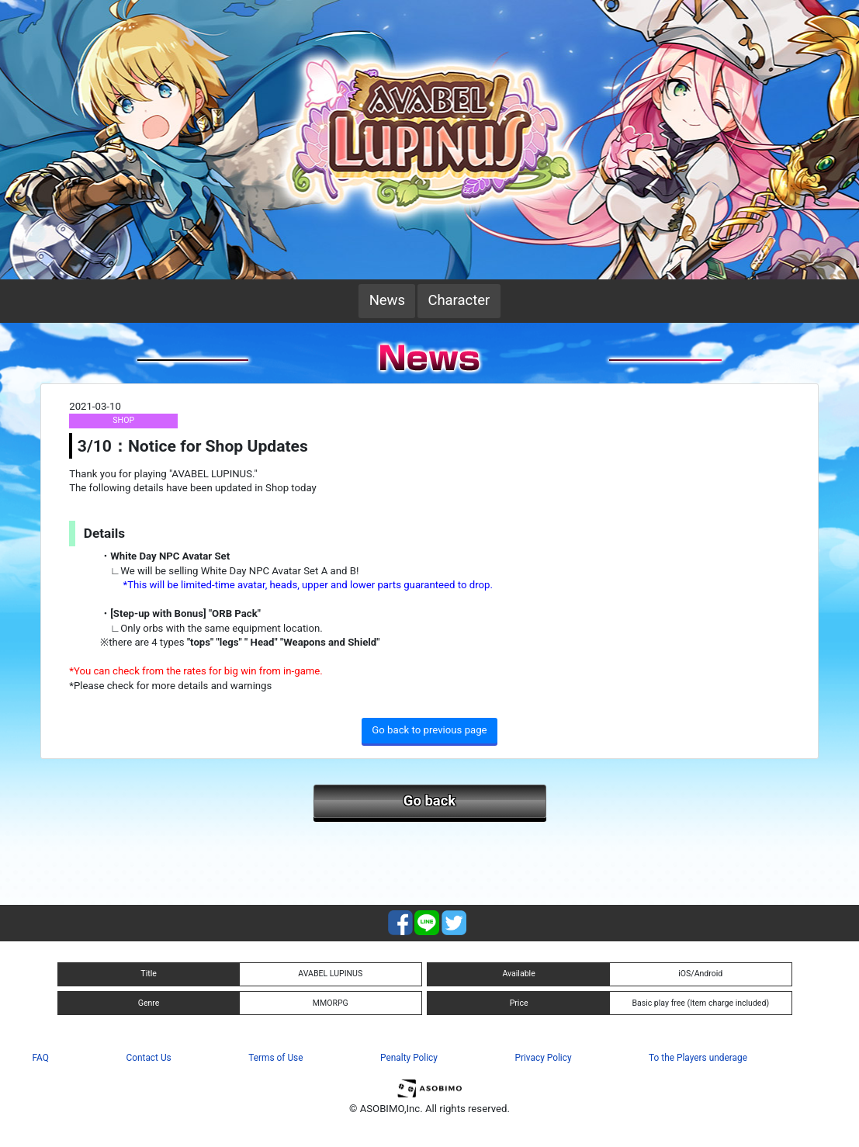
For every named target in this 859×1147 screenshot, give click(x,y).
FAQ (41, 1057)
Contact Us (148, 1057)
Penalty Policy (409, 1057)
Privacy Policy (542, 1057)
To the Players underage (698, 1057)
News (387, 300)
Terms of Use (275, 1057)
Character (459, 300)
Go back (429, 800)
